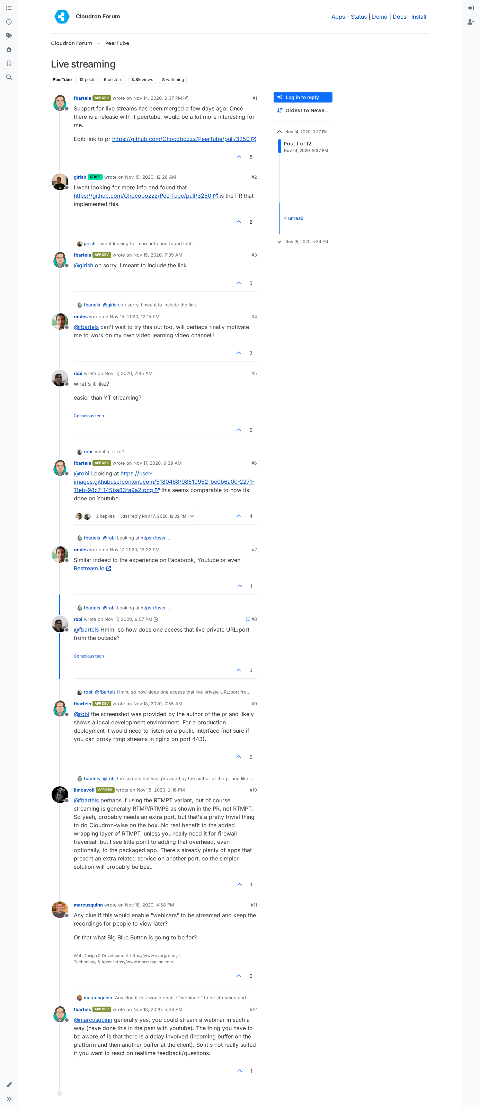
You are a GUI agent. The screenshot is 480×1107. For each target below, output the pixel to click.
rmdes (81, 316)
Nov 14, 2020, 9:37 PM (157, 98)
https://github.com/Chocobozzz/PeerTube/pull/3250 (184, 138)
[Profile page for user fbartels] (60, 103)
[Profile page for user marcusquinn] (60, 909)
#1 (254, 98)
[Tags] (9, 36)
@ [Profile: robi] (81, 473)
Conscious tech (89, 415)
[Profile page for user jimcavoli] (60, 794)
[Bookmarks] (9, 63)
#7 (254, 549)
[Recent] (9, 22)
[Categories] (9, 8)
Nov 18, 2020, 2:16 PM (161, 790)
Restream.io (92, 568)
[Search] (9, 77)
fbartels (82, 98)
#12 (253, 1009)
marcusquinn (88, 905)
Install (418, 16)
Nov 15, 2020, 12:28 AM (150, 177)
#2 (254, 177)
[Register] (471, 22)
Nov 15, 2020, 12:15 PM (135, 316)
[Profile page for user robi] (60, 378)
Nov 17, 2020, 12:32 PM (135, 549)
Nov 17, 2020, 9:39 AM (157, 463)
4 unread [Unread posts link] (293, 218)
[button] (9, 1084)
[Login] (471, 8)
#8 (254, 619)
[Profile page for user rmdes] (60, 321)
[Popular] (9, 49)
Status (359, 16)
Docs (399, 16)
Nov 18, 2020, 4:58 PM (149, 905)
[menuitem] (471, 8)
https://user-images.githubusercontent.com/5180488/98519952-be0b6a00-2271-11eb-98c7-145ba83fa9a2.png (164, 481)
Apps (338, 16)
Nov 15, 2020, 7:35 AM (158, 255)
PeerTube (62, 79)
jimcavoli (84, 790)
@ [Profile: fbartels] (86, 326)
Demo (380, 16)
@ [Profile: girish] (83, 265)
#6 (254, 463)
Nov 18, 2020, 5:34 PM (158, 1009)
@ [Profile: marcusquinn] (93, 1019)
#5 (254, 373)
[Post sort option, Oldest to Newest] (303, 110)
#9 (254, 703)
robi (78, 373)
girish (80, 177)
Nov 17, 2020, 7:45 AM (129, 373)
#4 (254, 316)
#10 (253, 790)
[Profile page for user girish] (60, 181)
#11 (254, 905)
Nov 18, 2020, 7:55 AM (158, 703)
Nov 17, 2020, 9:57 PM (128, 619)
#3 (254, 255)
